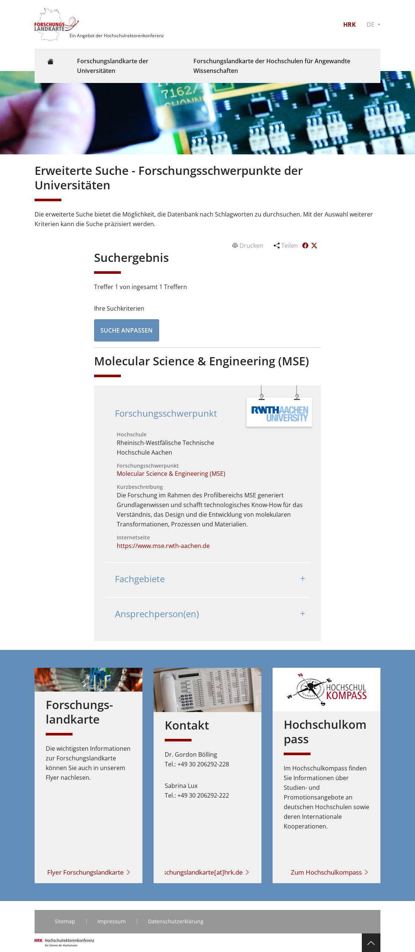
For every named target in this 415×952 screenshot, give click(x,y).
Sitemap (65, 921)
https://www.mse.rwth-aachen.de (163, 546)
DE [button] (371, 24)
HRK (349, 24)
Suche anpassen (126, 330)
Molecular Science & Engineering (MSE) (171, 473)
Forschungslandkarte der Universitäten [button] (112, 66)
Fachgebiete (140, 579)
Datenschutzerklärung (175, 921)
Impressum (111, 921)
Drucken (248, 245)
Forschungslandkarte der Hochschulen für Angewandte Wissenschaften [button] (271, 66)
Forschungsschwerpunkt (166, 413)
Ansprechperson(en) (157, 614)
